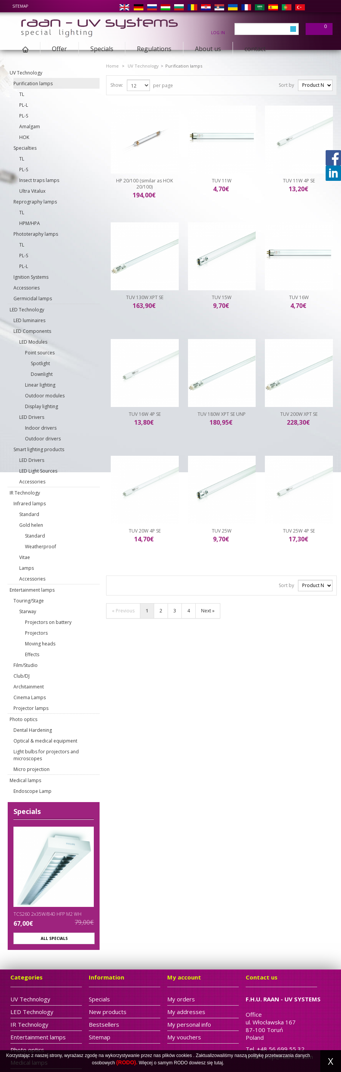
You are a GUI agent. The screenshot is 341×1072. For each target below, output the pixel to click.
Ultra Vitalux (32, 191)
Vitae (24, 557)
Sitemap (99, 1037)
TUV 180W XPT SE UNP (222, 414)
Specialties (25, 148)
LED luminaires (29, 320)
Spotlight (40, 363)
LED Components (32, 331)
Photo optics (23, 719)
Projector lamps (30, 708)
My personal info (189, 1024)
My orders (181, 999)
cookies (184, 1055)
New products (107, 1012)
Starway (27, 611)
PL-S (23, 115)
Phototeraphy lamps (35, 234)
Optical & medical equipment (45, 741)
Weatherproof (40, 546)
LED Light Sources (38, 471)
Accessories (26, 288)
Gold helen (31, 525)
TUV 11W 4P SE (299, 180)
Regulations (154, 49)
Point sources (40, 352)
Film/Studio (25, 665)
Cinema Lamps (29, 697)
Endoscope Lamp (32, 791)
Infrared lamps (29, 503)
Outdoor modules (45, 395)
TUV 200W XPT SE (299, 414)
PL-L (23, 105)
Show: (116, 85)
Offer (59, 49)
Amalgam (29, 126)
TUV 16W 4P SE (145, 414)
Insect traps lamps (39, 180)
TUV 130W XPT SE (144, 297)
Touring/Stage (28, 600)
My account (184, 977)
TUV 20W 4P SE (145, 531)
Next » (208, 610)
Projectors (36, 633)
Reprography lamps (35, 202)
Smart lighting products (38, 449)
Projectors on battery (48, 622)
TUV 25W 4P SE (299, 531)
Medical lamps (25, 780)
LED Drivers (31, 417)
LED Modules (33, 342)
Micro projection (31, 769)
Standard (29, 514)
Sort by (286, 85)
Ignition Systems (30, 277)
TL (21, 94)
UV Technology (26, 72)
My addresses (186, 1012)
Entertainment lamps (32, 590)
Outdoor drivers (43, 438)
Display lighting (41, 406)
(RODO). (126, 1062)
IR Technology (25, 493)
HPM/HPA (29, 223)
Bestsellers (104, 1024)
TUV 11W (221, 180)
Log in (218, 32)
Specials (101, 49)
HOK (24, 137)
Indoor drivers (41, 428)
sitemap (20, 6)
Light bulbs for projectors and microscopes (46, 755)
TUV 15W (221, 297)
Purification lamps (33, 83)
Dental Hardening (32, 730)
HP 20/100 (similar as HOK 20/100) (144, 183)
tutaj (218, 1062)
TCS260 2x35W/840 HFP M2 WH (47, 914)
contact (255, 49)
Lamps (26, 568)
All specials (54, 938)
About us (208, 49)
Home (112, 66)
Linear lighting (40, 385)
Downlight (42, 374)
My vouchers (184, 1037)
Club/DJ (21, 676)
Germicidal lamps (32, 298)
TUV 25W (221, 531)
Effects (32, 654)
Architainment (28, 686)
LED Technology (27, 309)
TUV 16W (299, 297)
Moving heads (40, 643)
